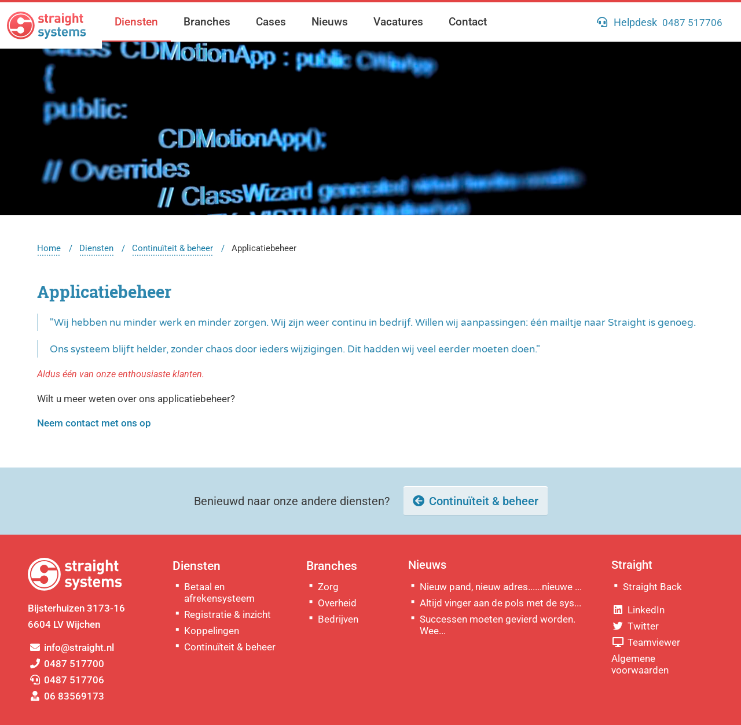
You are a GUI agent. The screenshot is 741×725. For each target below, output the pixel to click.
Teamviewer (645, 642)
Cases (271, 21)
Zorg (328, 586)
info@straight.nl (71, 647)
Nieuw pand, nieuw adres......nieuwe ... (501, 586)
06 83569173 (66, 696)
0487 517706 (66, 680)
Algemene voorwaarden (640, 664)
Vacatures (398, 21)
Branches (207, 21)
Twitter (635, 626)
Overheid (337, 603)
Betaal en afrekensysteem (219, 592)
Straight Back (652, 586)
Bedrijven (338, 619)
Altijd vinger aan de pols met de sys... (500, 603)
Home (49, 248)
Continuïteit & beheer (172, 248)
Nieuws (329, 21)
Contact (468, 21)
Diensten (136, 21)
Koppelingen (211, 630)
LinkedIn (638, 610)
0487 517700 (66, 663)
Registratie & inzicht (227, 614)
